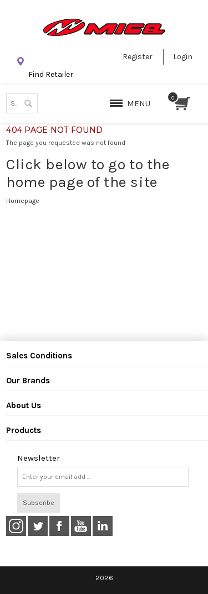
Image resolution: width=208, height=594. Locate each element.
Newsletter (38, 458)
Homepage (22, 201)
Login (182, 56)
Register (138, 56)
